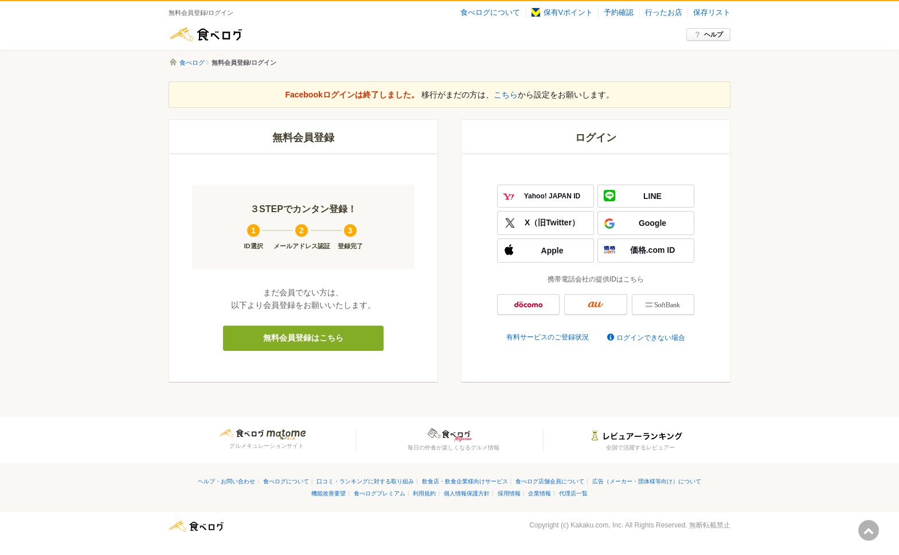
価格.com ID (652, 250)
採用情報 (509, 493)
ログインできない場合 (650, 338)
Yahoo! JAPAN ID (552, 196)
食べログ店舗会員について (549, 481)
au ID (595, 304)
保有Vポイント (562, 13)
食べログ (206, 34)
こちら (506, 94)
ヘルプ (713, 34)
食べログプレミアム (379, 493)
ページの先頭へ (868, 530)
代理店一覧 (573, 493)
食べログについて (490, 13)
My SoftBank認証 (663, 304)
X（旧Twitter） (552, 222)
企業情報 (539, 493)
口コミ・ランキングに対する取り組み (365, 481)
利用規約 (424, 493)
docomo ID (528, 304)
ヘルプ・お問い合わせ (226, 481)
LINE (652, 196)
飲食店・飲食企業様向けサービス (465, 481)
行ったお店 (663, 13)
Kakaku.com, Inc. (596, 525)
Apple (552, 250)
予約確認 (619, 13)
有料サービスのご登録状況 (547, 337)
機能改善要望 (328, 493)
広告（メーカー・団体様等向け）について (646, 481)
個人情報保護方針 (467, 493)
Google (652, 223)
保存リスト (711, 13)
